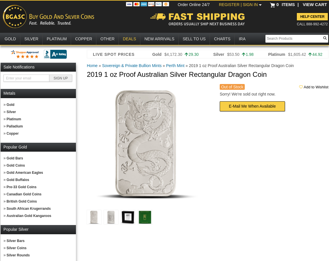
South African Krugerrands (29, 209)
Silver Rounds (18, 255)
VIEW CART (315, 4)
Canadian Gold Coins (24, 194)
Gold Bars (15, 158)
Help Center (312, 17)
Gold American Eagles (25, 173)
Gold (10, 105)
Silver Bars (16, 241)
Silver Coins (16, 248)
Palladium (15, 126)
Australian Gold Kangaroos (29, 216)
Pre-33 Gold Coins (22, 187)
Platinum (14, 119)
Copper (13, 134)
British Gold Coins (22, 201)
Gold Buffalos (18, 180)
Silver (11, 112)
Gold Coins (16, 165)
